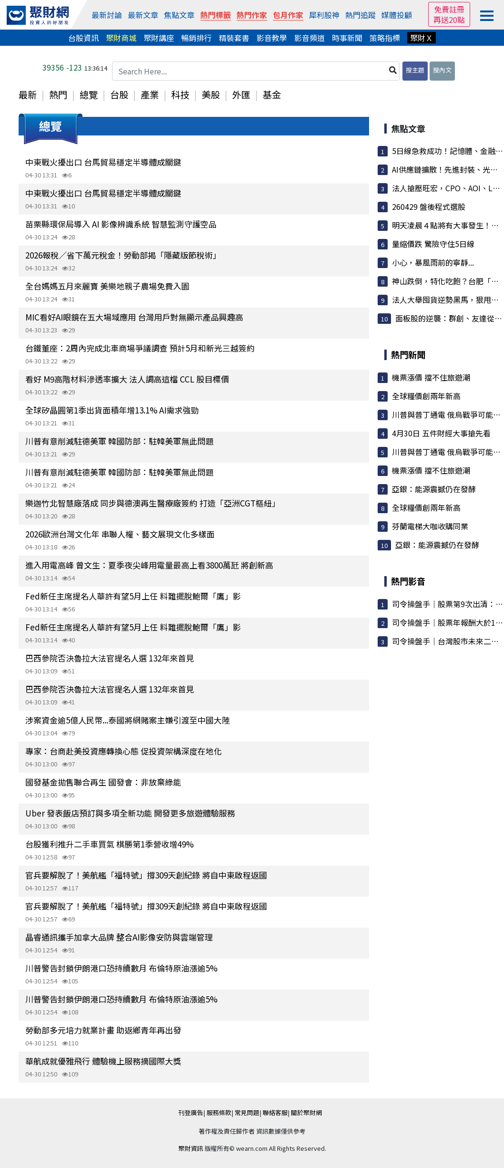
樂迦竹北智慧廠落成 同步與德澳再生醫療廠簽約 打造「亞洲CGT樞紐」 (152, 503)
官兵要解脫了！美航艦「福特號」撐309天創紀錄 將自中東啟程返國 (146, 875)
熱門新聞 (408, 354)
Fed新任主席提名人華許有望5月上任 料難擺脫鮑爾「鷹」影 (133, 596)
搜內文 (442, 69)
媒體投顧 (396, 15)
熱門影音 (408, 581)
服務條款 (218, 1112)
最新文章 (143, 15)
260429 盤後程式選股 (428, 206)
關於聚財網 (306, 1112)
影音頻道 (309, 37)
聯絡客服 (275, 1112)
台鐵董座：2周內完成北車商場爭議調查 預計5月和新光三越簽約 (140, 348)
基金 (272, 94)
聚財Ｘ (421, 37)
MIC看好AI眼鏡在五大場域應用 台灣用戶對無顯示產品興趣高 (134, 317)
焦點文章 (179, 15)
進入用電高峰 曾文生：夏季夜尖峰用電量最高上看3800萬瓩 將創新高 (149, 565)
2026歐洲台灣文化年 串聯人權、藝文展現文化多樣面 (120, 534)
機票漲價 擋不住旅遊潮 (431, 377)
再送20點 (449, 19)
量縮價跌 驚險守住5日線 (433, 243)
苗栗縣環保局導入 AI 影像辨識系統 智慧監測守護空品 (120, 224)
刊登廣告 (190, 1112)
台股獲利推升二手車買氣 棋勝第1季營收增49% (109, 844)
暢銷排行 (196, 37)
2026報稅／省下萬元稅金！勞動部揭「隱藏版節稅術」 (123, 255)
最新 (28, 94)
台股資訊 (83, 37)
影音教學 (272, 37)
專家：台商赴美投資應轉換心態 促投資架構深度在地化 (123, 751)
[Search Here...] (256, 71)
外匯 (241, 94)
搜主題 (415, 69)
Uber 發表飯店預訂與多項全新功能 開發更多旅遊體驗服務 (130, 813)
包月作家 (288, 15)
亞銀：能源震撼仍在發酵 (434, 489)
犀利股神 (324, 15)
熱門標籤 (215, 15)
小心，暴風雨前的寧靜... (433, 262)
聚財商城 (121, 37)
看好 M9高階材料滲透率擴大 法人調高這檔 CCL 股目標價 (127, 379)
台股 (119, 94)
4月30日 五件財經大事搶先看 (441, 433)
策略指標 (385, 37)
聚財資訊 (190, 1148)
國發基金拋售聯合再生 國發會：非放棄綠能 (103, 782)
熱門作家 (252, 15)
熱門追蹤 (360, 15)
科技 (180, 94)
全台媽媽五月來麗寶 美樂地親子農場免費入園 (107, 286)
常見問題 (247, 1112)
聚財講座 (159, 37)
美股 (211, 94)
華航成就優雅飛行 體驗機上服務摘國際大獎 (103, 1061)
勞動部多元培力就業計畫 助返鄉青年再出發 (103, 1030)
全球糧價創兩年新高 (426, 396)
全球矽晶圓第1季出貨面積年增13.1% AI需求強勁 (112, 410)
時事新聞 (347, 37)
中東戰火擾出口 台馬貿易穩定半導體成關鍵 (103, 162)
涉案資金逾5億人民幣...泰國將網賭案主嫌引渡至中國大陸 (127, 720)
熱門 (58, 94)
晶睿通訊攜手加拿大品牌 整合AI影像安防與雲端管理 (119, 937)
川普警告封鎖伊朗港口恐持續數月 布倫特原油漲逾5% (121, 968)
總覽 (89, 94)
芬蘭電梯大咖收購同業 (430, 526)
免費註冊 (449, 9)
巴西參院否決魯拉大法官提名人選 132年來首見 (109, 658)
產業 (150, 94)
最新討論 (107, 15)
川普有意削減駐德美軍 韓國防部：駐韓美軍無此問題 (119, 441)
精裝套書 (234, 37)
